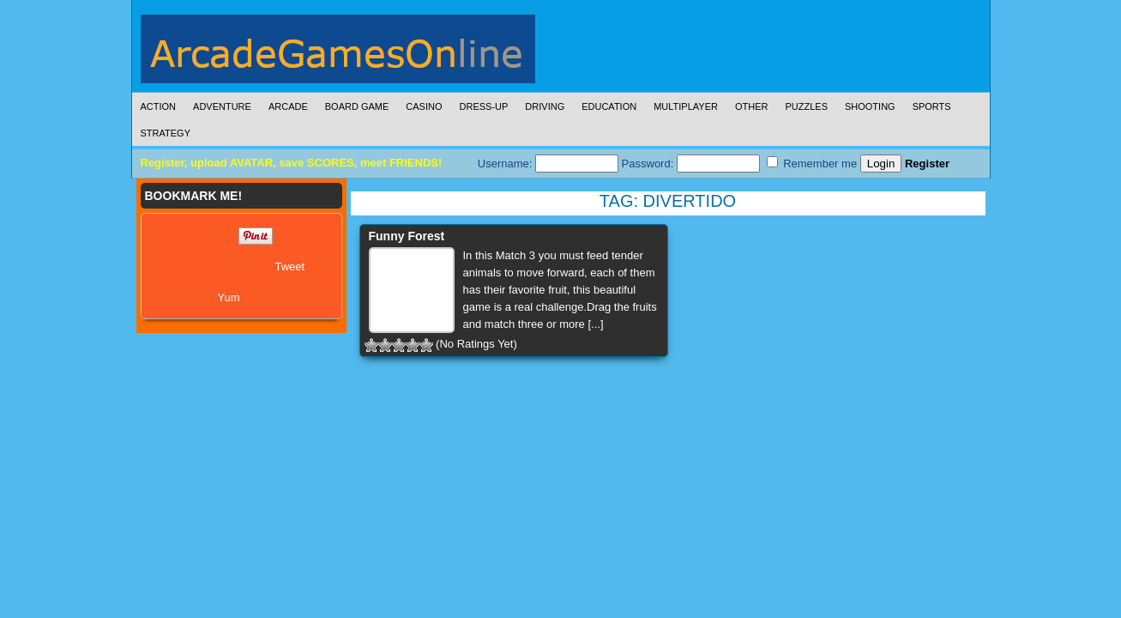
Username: (548, 163)
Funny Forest (407, 236)
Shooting (870, 106)
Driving (544, 106)
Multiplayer (686, 106)
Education (609, 106)
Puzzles (806, 106)
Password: (691, 163)
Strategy (165, 133)
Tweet (290, 266)
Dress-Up (484, 106)
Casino (424, 106)
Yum (229, 297)
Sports (932, 106)
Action (159, 106)
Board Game (357, 106)
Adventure (222, 106)
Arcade (288, 106)
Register (927, 163)
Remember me (812, 163)
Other (751, 106)
